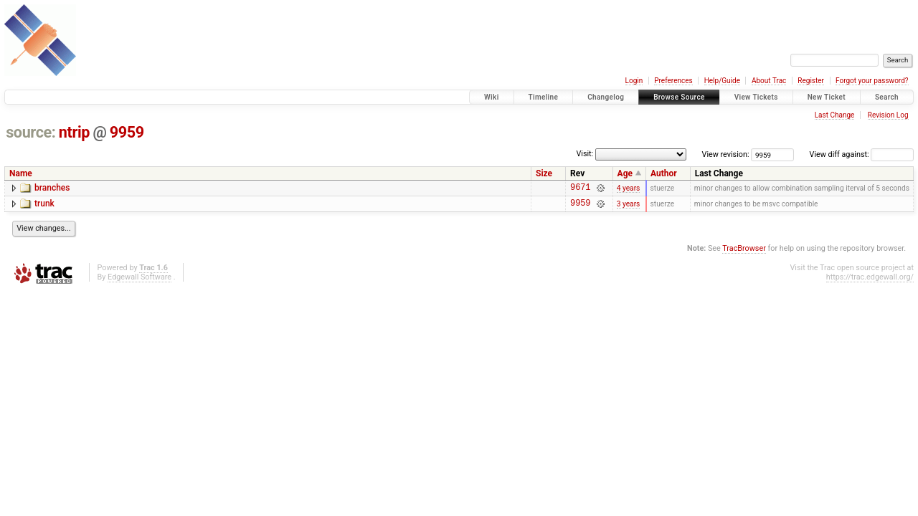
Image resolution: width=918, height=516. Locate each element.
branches (52, 188)
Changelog (605, 97)
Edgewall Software (139, 281)
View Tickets (756, 97)
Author (663, 173)
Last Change (835, 115)
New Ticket (827, 97)
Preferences (673, 81)
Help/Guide (722, 81)
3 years (628, 207)
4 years (628, 189)
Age (625, 173)
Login (634, 81)
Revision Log (888, 115)
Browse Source (679, 97)
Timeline (544, 97)
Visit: (584, 153)
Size (544, 173)
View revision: (725, 154)
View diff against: (862, 154)
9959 (127, 132)
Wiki (491, 97)
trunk (44, 206)
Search (887, 97)
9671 (580, 189)
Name (20, 173)
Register (811, 81)
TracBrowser (744, 252)
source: (30, 132)
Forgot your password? (872, 81)
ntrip (74, 132)
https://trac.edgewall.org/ (870, 281)
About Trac (769, 81)
